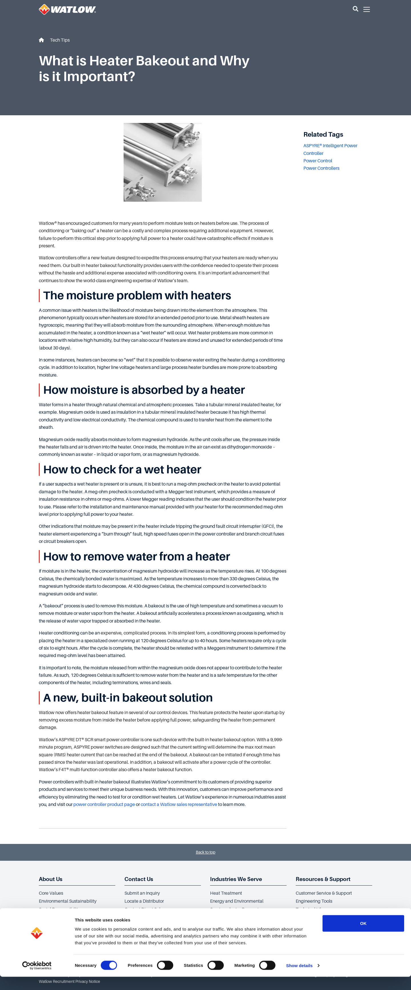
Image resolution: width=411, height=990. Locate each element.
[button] (355, 9)
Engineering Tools (314, 901)
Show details (299, 978)
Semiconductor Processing (237, 909)
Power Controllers (321, 168)
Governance (51, 917)
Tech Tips (60, 40)
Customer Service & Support (324, 893)
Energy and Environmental (236, 901)
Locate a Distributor (144, 901)
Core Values (51, 893)
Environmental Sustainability (67, 901)
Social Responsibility (59, 909)
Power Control (317, 160)
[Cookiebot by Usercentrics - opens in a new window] (37, 979)
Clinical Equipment (229, 917)
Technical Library (313, 909)
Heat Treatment (226, 893)
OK (363, 936)
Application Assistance (147, 917)
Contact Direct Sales (144, 909)
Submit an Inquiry (142, 893)
